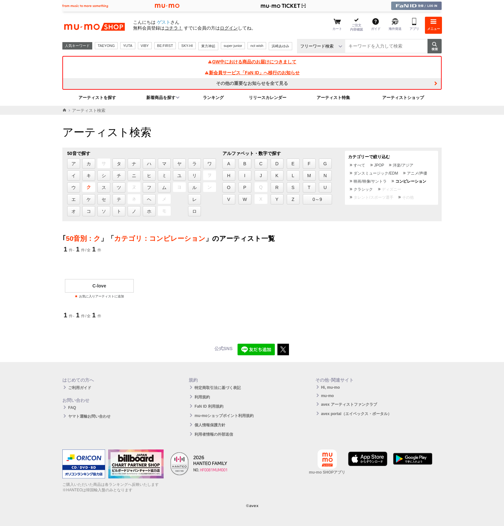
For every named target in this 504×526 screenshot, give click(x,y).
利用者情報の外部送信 (213, 434)
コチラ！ (174, 28)
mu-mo (327, 396)
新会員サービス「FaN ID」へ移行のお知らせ (252, 72)
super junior (233, 46)
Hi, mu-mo (330, 387)
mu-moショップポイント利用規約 (224, 415)
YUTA (127, 46)
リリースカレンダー (267, 97)
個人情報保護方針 (209, 425)
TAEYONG (106, 46)
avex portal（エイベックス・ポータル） (356, 414)
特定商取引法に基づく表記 (217, 387)
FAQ (72, 407)
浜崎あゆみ (280, 46)
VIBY (145, 46)
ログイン (229, 28)
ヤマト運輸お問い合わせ (89, 416)
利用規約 (202, 397)
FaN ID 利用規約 (208, 406)
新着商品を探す (161, 97)
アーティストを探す (97, 97)
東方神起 (208, 46)
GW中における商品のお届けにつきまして (252, 61)
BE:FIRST (165, 46)
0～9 (317, 199)
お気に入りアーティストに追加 (99, 296)
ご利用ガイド (79, 387)
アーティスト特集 (333, 97)
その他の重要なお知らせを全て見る (252, 83)
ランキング (213, 97)
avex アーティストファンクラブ (349, 404)
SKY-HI (187, 46)
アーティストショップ (403, 97)
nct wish (256, 46)
